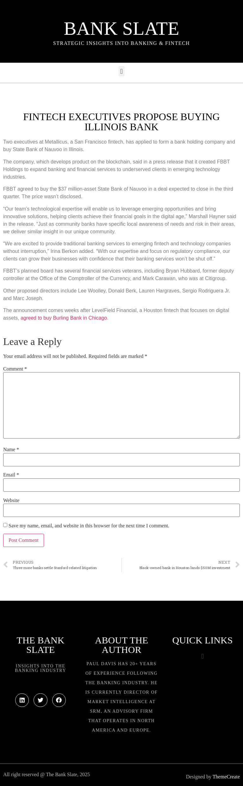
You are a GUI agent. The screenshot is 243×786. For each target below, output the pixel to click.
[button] (121, 71)
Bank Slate (121, 28)
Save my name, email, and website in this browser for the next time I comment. (89, 525)
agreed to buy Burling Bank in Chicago (64, 318)
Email (11, 474)
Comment (15, 369)
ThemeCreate (226, 776)
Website (11, 500)
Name (11, 449)
